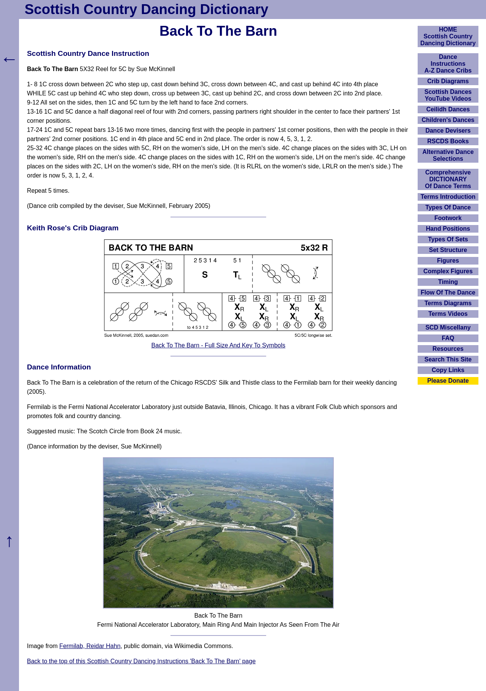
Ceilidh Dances (448, 109)
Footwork (448, 218)
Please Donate (448, 380)
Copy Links (448, 370)
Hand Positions (448, 228)
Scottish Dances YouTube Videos (448, 95)
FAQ (448, 338)
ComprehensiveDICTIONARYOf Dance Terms (448, 179)
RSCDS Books (448, 141)
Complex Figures (448, 271)
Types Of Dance (448, 207)
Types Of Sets (448, 239)
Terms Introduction (448, 196)
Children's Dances (448, 120)
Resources (448, 349)
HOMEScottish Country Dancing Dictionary (448, 36)
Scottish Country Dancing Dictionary (146, 9)
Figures (448, 260)
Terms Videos (447, 314)
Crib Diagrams (448, 81)
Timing (448, 282)
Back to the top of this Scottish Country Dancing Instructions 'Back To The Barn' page (141, 661)
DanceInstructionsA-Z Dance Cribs (448, 64)
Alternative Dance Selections (447, 155)
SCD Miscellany (447, 327)
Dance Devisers (447, 130)
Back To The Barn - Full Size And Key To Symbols (218, 345)
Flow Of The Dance (448, 292)
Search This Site (448, 359)
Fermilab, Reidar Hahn (89, 646)
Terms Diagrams (448, 303)
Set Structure (448, 250)
